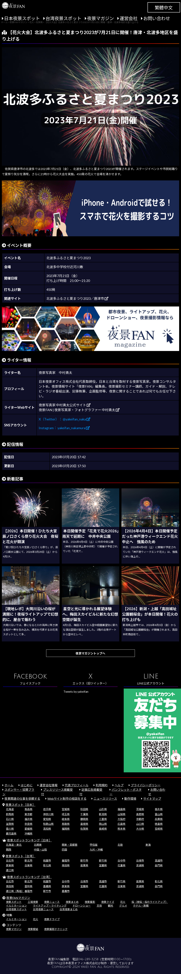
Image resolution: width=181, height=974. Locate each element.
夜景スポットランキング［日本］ (29, 840)
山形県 (103, 809)
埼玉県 (66, 814)
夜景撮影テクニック (56, 929)
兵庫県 (159, 819)
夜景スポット (14, 901)
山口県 (140, 823)
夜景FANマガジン (18, 898)
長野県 (140, 814)
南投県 (66, 865)
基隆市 (66, 860)
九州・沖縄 (96, 849)
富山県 (159, 814)
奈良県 (28, 823)
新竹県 (103, 860)
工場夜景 (33, 901)
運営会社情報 (48, 785)
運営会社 (128, 18)
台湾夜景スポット (63, 18)
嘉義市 (66, 891)
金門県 (159, 865)
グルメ (123, 905)
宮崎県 (159, 828)
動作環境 (130, 798)
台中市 (121, 860)
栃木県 (159, 809)
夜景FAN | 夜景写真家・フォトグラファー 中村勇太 (79, 410)
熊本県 (121, 828)
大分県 (140, 828)
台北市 (10, 860)
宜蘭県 (103, 865)
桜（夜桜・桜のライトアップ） (150, 901)
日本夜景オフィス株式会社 (80, 963)
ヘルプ (119, 785)
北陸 (120, 844)
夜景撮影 (90, 901)
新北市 (28, 860)
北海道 (10, 809)
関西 (8, 849)
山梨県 (121, 814)
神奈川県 (48, 814)
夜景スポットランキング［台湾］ (29, 877)
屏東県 (10, 865)
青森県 (28, 809)
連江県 (10, 870)
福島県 (121, 809)
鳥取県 (66, 823)
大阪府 (121, 819)
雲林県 (28, 886)
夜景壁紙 (33, 929)
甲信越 (93, 844)
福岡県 (66, 828)
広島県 (121, 823)
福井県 (28, 819)
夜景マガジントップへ (90, 653)
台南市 (140, 860)
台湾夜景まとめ (69, 909)
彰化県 (47, 865)
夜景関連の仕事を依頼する (22, 798)
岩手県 (47, 809)
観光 (110, 905)
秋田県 (84, 809)
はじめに (27, 785)
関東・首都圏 (69, 844)
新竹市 (84, 860)
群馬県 (10, 814)
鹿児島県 (11, 833)
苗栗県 (84, 865)
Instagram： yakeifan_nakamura (64, 428)
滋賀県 (10, 823)
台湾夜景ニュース (43, 909)
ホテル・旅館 (141, 905)
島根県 (84, 823)
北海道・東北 (14, 844)
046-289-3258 (88, 959)
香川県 (10, 828)
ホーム (8, 785)
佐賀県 (84, 828)
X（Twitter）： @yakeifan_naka (64, 419)
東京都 (28, 814)
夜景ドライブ (52, 919)
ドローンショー (82, 905)
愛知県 (47, 819)
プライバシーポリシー (146, 785)
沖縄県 (28, 833)
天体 (99, 905)
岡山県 (103, 823)
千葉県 (84, 814)
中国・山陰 (40, 849)
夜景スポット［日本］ (20, 804)
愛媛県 (28, 828)
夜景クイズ (107, 901)
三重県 (103, 819)
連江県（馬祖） (15, 891)
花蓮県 (121, 865)
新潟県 (103, 814)
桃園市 (47, 860)
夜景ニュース (52, 901)
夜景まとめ (72, 901)
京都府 (140, 819)
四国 (64, 849)
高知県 (47, 828)
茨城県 (140, 809)
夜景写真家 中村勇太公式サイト (64, 405)
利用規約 (102, 785)
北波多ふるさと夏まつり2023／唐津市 (77, 298)
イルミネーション (16, 905)
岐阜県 (66, 819)
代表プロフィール (77, 785)
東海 (148, 844)
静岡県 (84, 819)
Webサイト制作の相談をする (67, 798)
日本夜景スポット (22, 18)
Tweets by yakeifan (75, 691)
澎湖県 (140, 865)
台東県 (28, 865)
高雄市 (159, 860)
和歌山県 (48, 823)
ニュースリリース (105, 798)
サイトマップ (152, 798)
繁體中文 (164, 7)
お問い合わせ (156, 18)
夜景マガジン (100, 18)
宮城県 (66, 809)
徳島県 (159, 823)
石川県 (10, 819)
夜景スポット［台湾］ (20, 856)
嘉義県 (47, 886)
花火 (122, 901)
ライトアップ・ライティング (50, 905)
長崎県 (103, 828)
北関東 (38, 844)
